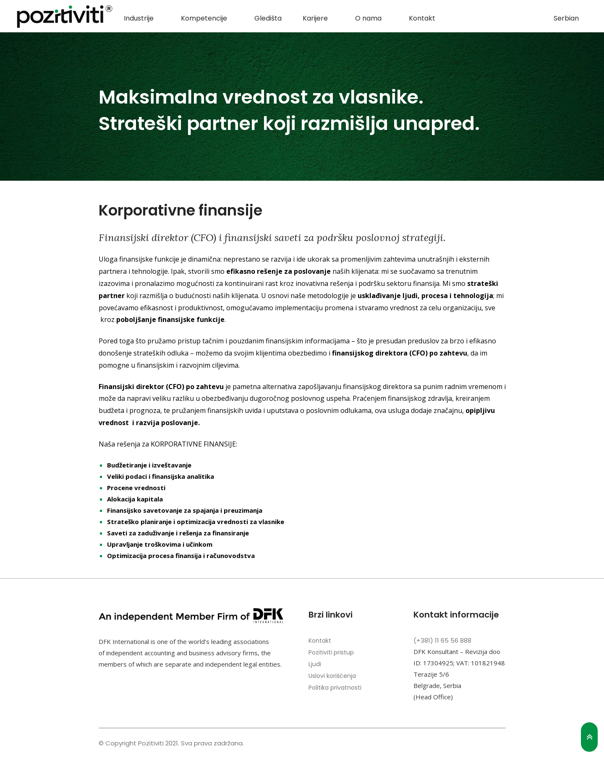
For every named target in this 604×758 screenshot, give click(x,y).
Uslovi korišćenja (332, 676)
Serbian (566, 18)
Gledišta (268, 18)
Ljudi (315, 664)
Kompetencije (204, 18)
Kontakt (422, 18)
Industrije (139, 18)
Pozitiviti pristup (331, 652)
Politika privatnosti (335, 687)
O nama (368, 18)
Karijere (315, 18)
